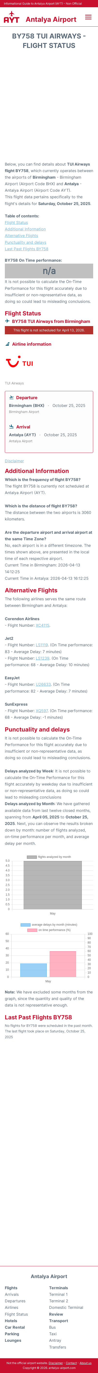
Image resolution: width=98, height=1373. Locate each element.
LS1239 (42, 658)
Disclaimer (56, 1363)
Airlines (11, 1307)
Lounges (13, 1340)
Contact (71, 1363)
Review (56, 1314)
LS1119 (42, 644)
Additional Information (25, 229)
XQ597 (42, 710)
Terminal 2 (58, 1300)
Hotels (11, 1320)
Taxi (53, 1333)
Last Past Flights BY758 (26, 248)
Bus (52, 1327)
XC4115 (42, 625)
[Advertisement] (49, 107)
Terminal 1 (58, 1294)
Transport (58, 1320)
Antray (55, 1340)
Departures (15, 1300)
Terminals (58, 1287)
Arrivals (12, 1294)
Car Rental (15, 1327)
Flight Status (16, 222)
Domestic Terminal (66, 1307)
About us (85, 1363)
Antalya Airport (51, 19)
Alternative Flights (21, 235)
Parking (12, 1333)
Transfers (57, 1347)
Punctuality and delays (25, 242)
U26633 (43, 684)
